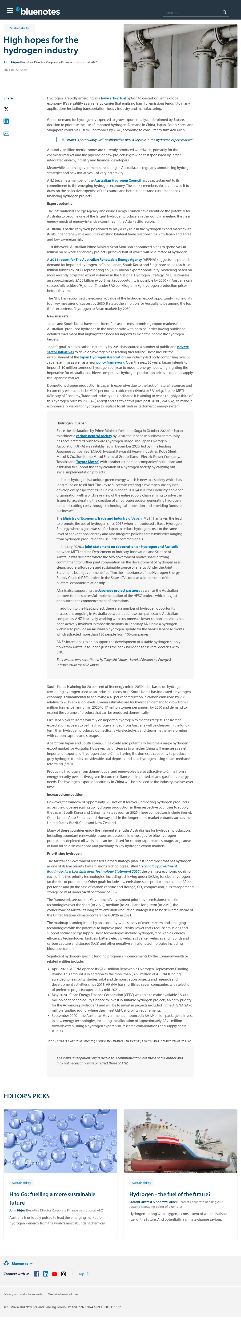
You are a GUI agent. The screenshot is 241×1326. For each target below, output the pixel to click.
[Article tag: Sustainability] (21, 1182)
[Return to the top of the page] (83, 1274)
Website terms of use (63, 1294)
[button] (10, 11)
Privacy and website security (23, 1294)
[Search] (196, 12)
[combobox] (196, 12)
